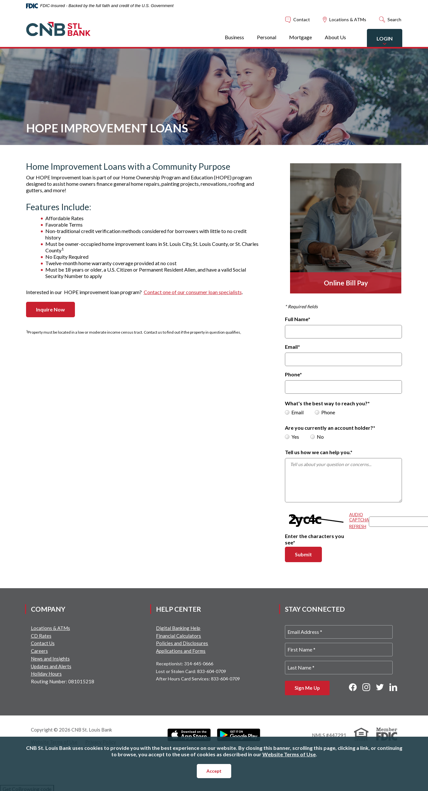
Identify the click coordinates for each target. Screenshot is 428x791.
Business (234, 37)
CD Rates (41, 636)
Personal (266, 37)
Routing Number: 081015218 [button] (62, 681)
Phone (293, 374)
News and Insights (50, 658)
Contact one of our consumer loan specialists (193, 292)
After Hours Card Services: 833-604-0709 (198, 678)
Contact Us (43, 643)
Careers (39, 651)
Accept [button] (214, 771)
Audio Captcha (359, 517)
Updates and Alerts (51, 666)
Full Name (297, 319)
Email (292, 347)
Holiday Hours (46, 674)
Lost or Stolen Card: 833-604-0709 (191, 671)
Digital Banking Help (178, 628)
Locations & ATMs (50, 628)
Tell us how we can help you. (318, 452)
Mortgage (300, 37)
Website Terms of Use (289, 754)
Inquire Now (50, 309)
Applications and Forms (180, 651)
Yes (292, 437)
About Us (335, 37)
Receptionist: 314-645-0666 (184, 663)
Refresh (357, 526)
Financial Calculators (178, 636)
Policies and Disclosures (182, 643)
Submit (308, 554)
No (317, 437)
